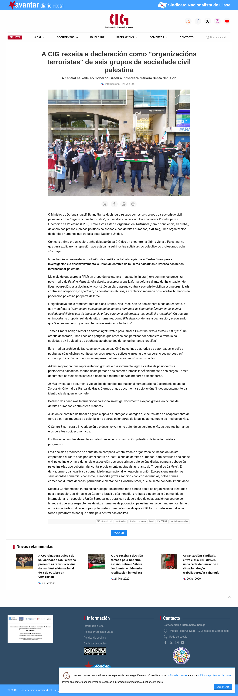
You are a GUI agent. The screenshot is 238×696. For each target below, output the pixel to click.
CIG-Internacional (104, 521)
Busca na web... (217, 37)
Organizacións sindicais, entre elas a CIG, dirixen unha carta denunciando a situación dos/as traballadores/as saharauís (201, 564)
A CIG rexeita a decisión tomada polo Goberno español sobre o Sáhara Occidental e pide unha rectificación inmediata (127, 564)
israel (151, 521)
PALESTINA (162, 521)
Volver (119, 532)
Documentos (67, 37)
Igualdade (97, 37)
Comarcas (159, 37)
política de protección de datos (214, 675)
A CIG (39, 37)
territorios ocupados (179, 521)
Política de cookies (95, 637)
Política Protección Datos (98, 631)
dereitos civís (120, 521)
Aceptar (223, 686)
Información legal (94, 625)
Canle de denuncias (95, 643)
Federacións (127, 37)
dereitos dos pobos (138, 521)
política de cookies (177, 675)
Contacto (187, 37)
